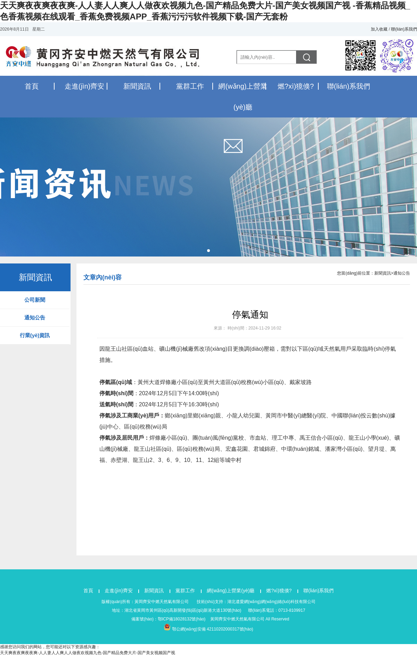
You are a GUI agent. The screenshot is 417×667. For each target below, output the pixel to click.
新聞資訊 (137, 86)
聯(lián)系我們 (404, 29)
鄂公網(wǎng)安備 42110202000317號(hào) (212, 629)
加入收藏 (379, 29)
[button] (208, 250)
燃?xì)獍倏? (296, 86)
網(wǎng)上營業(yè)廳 (231, 590)
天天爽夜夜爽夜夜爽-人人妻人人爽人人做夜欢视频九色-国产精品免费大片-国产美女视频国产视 (87, 652)
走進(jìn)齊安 (84, 86)
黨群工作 (190, 86)
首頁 (32, 86)
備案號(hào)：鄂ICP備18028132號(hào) (168, 619)
